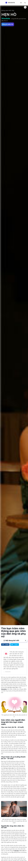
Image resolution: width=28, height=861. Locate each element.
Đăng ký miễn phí (7, 24)
